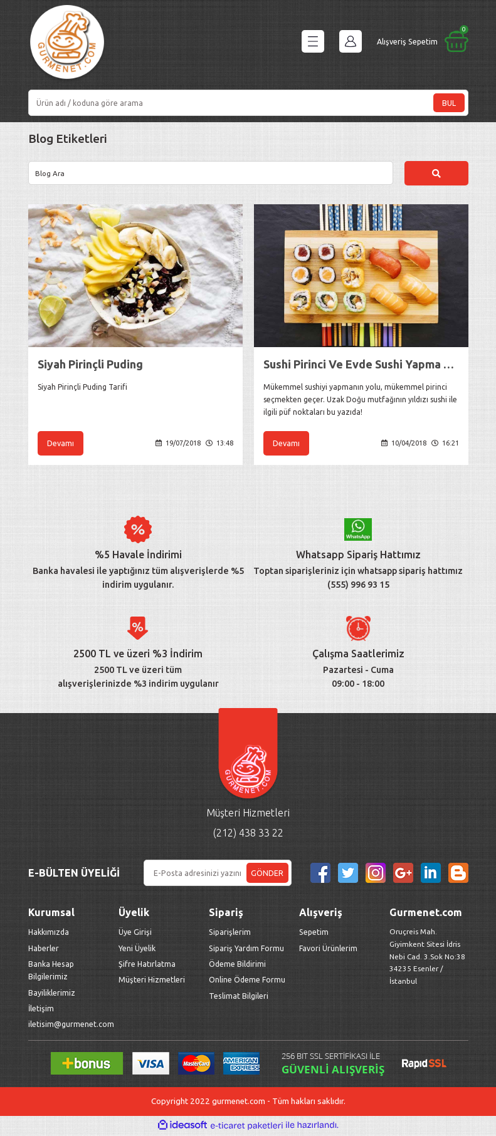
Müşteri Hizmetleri (153, 981)
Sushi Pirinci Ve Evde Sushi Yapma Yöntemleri (361, 364)
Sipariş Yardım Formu (246, 950)
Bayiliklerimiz (51, 994)
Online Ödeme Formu (247, 981)
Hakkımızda (48, 933)
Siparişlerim (230, 933)
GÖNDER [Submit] (267, 874)
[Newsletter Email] (218, 875)
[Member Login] (350, 41)
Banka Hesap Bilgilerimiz (51, 971)
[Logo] (67, 44)
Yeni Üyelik (137, 950)
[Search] (248, 103)
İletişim (41, 1010)
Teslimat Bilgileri (239, 997)
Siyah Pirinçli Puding (90, 364)
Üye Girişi (135, 933)
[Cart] (422, 41)
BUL (449, 102)
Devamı (61, 444)
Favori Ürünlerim (328, 950)
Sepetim (314, 933)
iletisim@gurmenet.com (71, 1025)
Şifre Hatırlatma (147, 965)
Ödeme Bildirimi (237, 965)
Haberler (43, 950)
